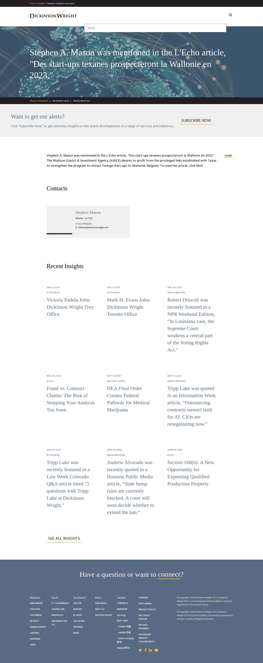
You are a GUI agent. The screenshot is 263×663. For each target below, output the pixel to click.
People (160, 16)
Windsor (122, 609)
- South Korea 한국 (125, 640)
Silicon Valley (103, 615)
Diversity (180, 16)
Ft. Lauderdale (60, 603)
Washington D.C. (59, 622)
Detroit (34, 621)
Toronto (122, 603)
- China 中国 (124, 627)
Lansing (34, 633)
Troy (33, 645)
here (199, 166)
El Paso (77, 615)
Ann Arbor (36, 603)
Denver (77, 609)
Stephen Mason (88, 212)
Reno (76, 633)
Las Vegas (79, 621)
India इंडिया (123, 648)
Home (32, 4)
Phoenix (78, 627)
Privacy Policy (147, 609)
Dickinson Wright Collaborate (147, 638)
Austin (77, 603)
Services (120, 16)
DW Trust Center (144, 617)
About (219, 16)
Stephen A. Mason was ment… (61, 3)
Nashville (57, 615)
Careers (200, 16)
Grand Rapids (38, 627)
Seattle (99, 609)
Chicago (35, 609)
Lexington (57, 609)
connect (169, 574)
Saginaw (35, 639)
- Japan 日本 (124, 632)
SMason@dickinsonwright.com (93, 227)
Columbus (36, 615)
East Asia (122, 621)
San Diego (101, 603)
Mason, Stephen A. (39, 101)
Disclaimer (145, 603)
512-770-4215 (85, 224)
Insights (41, 4)
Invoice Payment (144, 626)
